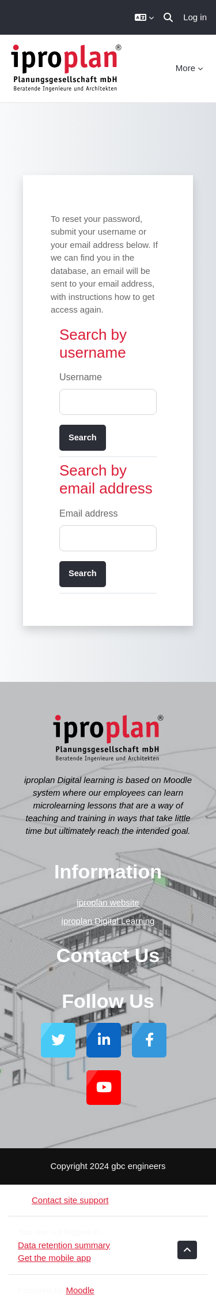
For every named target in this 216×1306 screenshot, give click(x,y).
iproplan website (108, 902)
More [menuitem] (185, 68)
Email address (88, 513)
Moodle (80, 1290)
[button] (144, 17)
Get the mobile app (54, 1258)
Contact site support (63, 1200)
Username (80, 377)
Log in (195, 17)
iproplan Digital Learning (108, 921)
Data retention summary (64, 1245)
